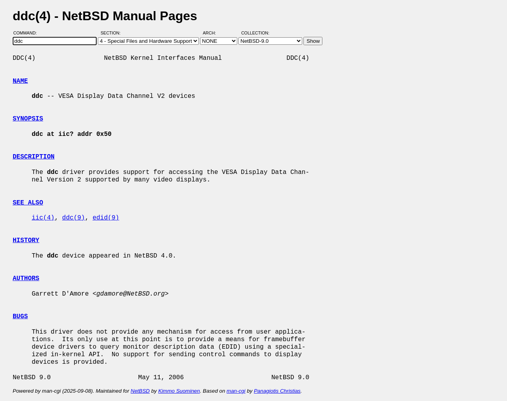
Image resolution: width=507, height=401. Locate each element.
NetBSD (140, 391)
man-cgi (236, 391)
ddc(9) (73, 218)
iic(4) (43, 218)
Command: (27, 33)
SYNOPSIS (28, 119)
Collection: (255, 33)
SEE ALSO (28, 203)
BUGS (20, 316)
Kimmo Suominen (179, 391)
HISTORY (26, 240)
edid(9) (106, 218)
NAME (20, 81)
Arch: (213, 33)
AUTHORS (26, 278)
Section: (112, 33)
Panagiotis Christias (277, 391)
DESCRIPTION (34, 157)
